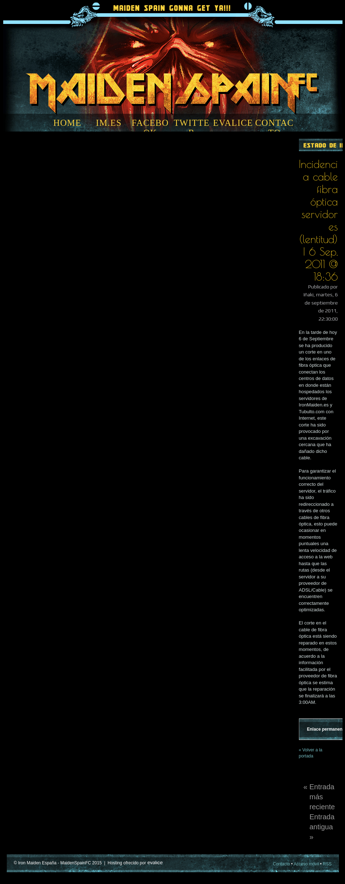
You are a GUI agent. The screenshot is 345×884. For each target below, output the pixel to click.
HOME (67, 123)
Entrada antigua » (322, 827)
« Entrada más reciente (319, 797)
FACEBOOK (150, 128)
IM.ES (109, 123)
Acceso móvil (306, 863)
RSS (327, 863)
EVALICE (233, 123)
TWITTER (191, 128)
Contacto (281, 863)
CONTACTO (274, 128)
